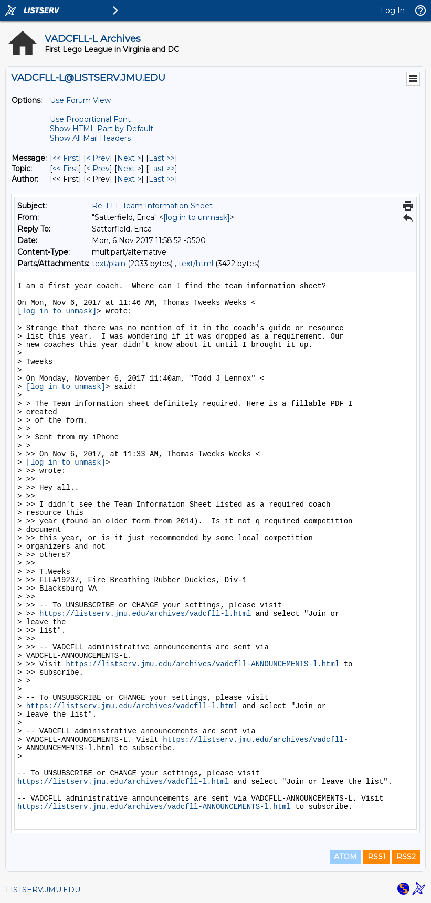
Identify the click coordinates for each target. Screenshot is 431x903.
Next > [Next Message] (129, 158)
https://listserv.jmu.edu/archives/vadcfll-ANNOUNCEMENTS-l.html (202, 664)
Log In (393, 10)
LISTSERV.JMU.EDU (43, 890)
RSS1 (376, 857)
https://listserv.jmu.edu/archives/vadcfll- (255, 740)
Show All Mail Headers (90, 138)
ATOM (345, 857)
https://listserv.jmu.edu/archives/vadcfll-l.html (145, 614)
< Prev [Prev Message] (98, 158)
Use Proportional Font (90, 119)
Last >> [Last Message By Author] (162, 179)
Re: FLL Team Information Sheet (152, 206)
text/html (195, 263)
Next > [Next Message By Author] (129, 179)
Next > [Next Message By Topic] (129, 168)
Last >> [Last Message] (162, 158)
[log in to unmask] (196, 217)
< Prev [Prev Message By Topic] (98, 168)
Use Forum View (80, 100)
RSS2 (406, 857)
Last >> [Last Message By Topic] (162, 168)
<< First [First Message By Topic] (65, 168)
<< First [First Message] (65, 158)
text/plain (108, 263)
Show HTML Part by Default (101, 128)
